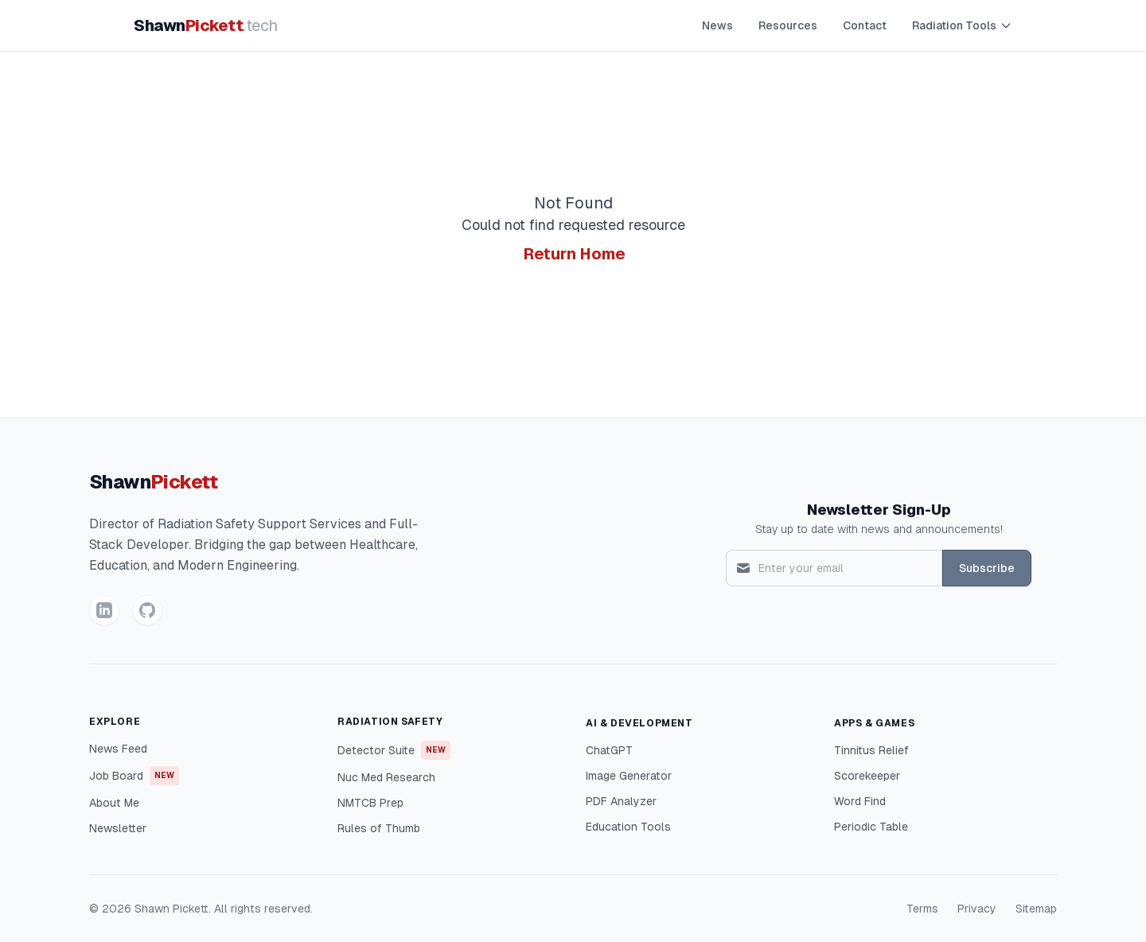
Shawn (206, 25)
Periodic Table (871, 826)
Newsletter (117, 828)
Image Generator (629, 775)
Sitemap (1036, 908)
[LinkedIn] (104, 610)
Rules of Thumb (378, 828)
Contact (865, 25)
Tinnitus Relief (871, 750)
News (717, 25)
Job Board (134, 775)
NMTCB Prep (370, 802)
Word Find (860, 801)
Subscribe (987, 568)
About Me (114, 802)
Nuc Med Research (386, 777)
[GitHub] (147, 610)
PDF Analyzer (621, 801)
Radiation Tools (962, 25)
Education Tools (628, 826)
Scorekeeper (867, 775)
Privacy (976, 908)
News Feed (118, 748)
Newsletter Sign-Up (879, 509)
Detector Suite (393, 750)
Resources (787, 25)
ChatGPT (609, 750)
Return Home (575, 254)
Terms (922, 908)
